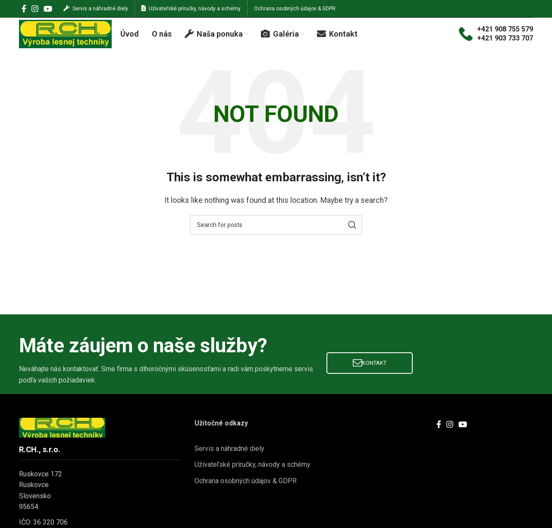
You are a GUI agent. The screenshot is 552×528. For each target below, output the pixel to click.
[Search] (276, 237)
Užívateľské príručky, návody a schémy (252, 477)
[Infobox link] (496, 41)
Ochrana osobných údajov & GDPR (245, 493)
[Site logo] (65, 40)
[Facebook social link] (24, 9)
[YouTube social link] (48, 9)
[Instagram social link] (35, 9)
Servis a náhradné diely (229, 461)
